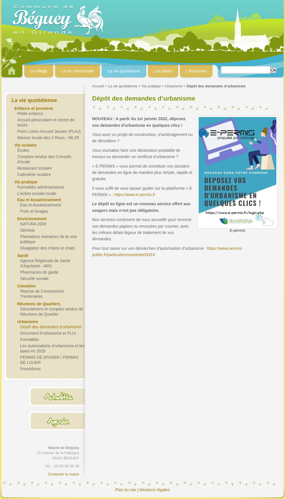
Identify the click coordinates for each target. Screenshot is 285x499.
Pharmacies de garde (39, 272)
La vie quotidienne (122, 86)
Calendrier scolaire (34, 174)
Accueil (98, 86)
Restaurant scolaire (34, 168)
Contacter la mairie (63, 474)
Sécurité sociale (34, 278)
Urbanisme (174, 86)
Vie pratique (151, 86)
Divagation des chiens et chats (47, 248)
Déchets (27, 230)
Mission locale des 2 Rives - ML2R (48, 137)
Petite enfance (30, 113)
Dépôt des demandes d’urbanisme (50, 327)
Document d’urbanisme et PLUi (48, 333)
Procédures (30, 368)
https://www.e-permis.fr (134, 194)
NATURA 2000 (33, 224)
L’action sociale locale (36, 193)
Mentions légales (155, 490)
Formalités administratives (40, 187)
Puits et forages (34, 211)
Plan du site (125, 490)
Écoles (23, 150)
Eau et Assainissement (40, 205)
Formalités (29, 339)
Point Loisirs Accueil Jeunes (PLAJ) (49, 131)
